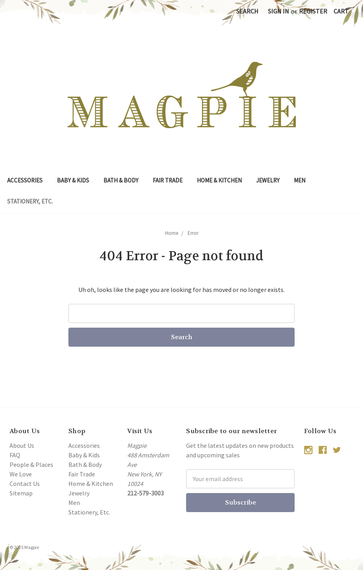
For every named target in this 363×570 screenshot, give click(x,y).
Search (247, 11)
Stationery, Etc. (30, 201)
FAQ (15, 455)
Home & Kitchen (219, 180)
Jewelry (268, 180)
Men (299, 180)
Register (313, 11)
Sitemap (21, 493)
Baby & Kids (73, 180)
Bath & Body (120, 180)
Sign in (278, 11)
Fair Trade (167, 180)
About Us (22, 445)
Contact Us (25, 483)
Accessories (25, 180)
